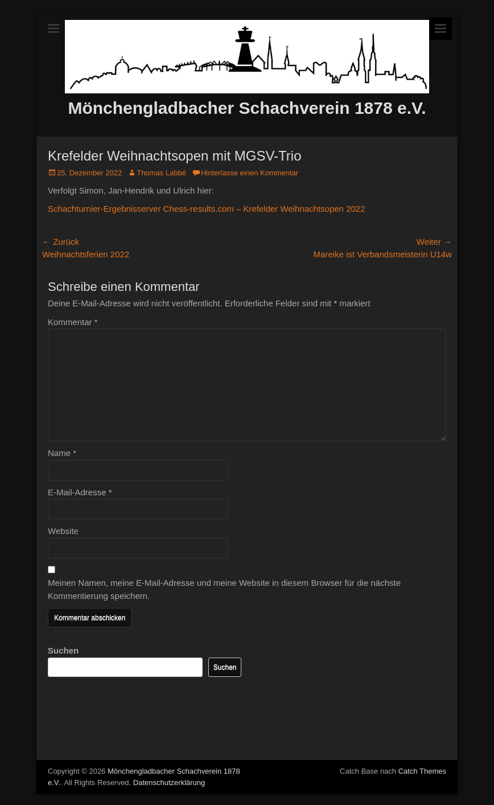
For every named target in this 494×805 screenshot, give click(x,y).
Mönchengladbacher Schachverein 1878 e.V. (247, 107)
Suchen (63, 650)
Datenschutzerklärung (169, 782)
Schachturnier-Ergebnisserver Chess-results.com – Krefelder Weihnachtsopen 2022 (206, 208)
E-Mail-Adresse (80, 492)
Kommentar (73, 322)
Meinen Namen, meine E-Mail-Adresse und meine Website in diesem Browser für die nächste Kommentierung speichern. (224, 589)
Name (62, 453)
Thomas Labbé (161, 173)
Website (63, 531)
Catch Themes (422, 771)
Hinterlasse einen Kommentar (249, 173)
